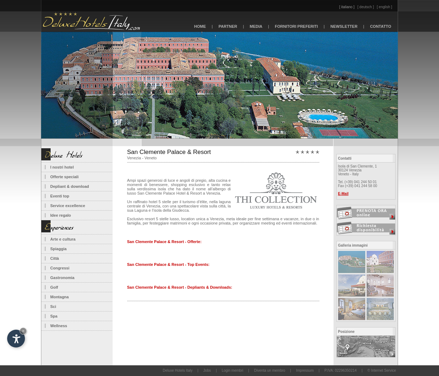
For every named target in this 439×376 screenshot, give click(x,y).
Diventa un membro (269, 370)
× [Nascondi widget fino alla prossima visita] (23, 331)
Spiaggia (58, 249)
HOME (200, 26)
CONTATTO (381, 26)
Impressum (305, 370)
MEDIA (256, 26)
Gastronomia (62, 277)
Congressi (59, 268)
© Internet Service (381, 370)
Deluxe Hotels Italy (177, 370)
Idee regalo (60, 215)
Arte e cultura (63, 239)
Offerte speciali (64, 177)
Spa (53, 316)
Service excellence (67, 206)
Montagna (59, 297)
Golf (54, 287)
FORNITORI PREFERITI (296, 26)
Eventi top (59, 196)
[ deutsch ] (365, 7)
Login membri (232, 370)
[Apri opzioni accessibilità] (16, 338)
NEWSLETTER (344, 26)
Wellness (58, 326)
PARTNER (228, 26)
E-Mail (343, 194)
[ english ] (384, 7)
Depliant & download (69, 186)
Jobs (207, 370)
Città (54, 258)
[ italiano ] (347, 7)
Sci (53, 306)
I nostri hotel (62, 167)
